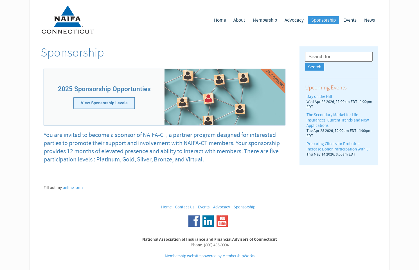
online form (73, 187)
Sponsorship (323, 20)
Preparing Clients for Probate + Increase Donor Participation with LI (338, 146)
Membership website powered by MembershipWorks (209, 256)
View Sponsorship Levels (104, 102)
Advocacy (294, 20)
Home (220, 20)
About (239, 20)
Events (350, 20)
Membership (265, 20)
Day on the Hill (319, 96)
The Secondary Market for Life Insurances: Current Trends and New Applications (338, 120)
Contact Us (184, 207)
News (369, 20)
